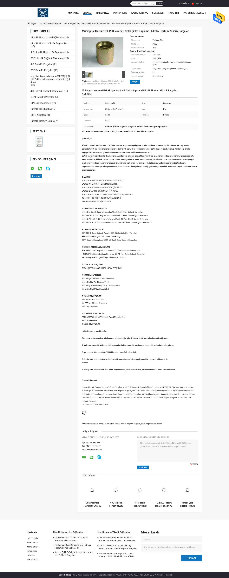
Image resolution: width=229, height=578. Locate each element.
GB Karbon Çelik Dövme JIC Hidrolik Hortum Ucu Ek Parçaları (71, 539)
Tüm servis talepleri (194, 13)
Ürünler (87, 13)
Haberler (174, 13)
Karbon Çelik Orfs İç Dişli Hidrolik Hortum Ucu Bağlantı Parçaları (74, 553)
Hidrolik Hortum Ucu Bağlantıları (47, 37)
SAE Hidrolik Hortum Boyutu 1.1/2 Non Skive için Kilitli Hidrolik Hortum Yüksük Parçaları (116, 504)
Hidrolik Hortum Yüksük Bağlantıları (64, 23)
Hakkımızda (102, 13)
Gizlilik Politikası (65, 575)
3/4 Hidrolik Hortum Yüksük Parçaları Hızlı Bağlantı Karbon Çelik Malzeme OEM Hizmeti (139, 504)
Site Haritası (32, 559)
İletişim (135, 81)
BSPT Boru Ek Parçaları (42, 97)
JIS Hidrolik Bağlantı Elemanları (47, 91)
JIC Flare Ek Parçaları (42, 64)
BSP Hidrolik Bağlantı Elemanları (47, 58)
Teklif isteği (182, 3)
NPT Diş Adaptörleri (41, 103)
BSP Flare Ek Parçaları (42, 70)
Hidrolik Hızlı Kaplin (41, 109)
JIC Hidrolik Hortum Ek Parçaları (47, 52)
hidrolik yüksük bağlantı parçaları (101, 424)
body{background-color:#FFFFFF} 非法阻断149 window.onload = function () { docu (50, 79)
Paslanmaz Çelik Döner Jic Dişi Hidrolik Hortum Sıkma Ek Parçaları (73, 546)
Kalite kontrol (139, 13)
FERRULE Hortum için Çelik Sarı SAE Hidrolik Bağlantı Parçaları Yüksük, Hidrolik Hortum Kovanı (163, 504)
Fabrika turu (120, 13)
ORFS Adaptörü (38, 115)
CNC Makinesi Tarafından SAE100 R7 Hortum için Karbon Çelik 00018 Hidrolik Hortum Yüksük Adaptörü (92, 504)
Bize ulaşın (158, 13)
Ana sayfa (73, 13)
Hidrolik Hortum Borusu (43, 121)
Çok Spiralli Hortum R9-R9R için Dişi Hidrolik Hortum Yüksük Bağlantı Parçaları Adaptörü (117, 547)
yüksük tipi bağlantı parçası (152, 424)
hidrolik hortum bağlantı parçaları (127, 424)
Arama (160, 3)
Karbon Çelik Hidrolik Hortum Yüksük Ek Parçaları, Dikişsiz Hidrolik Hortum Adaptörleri (187, 504)
